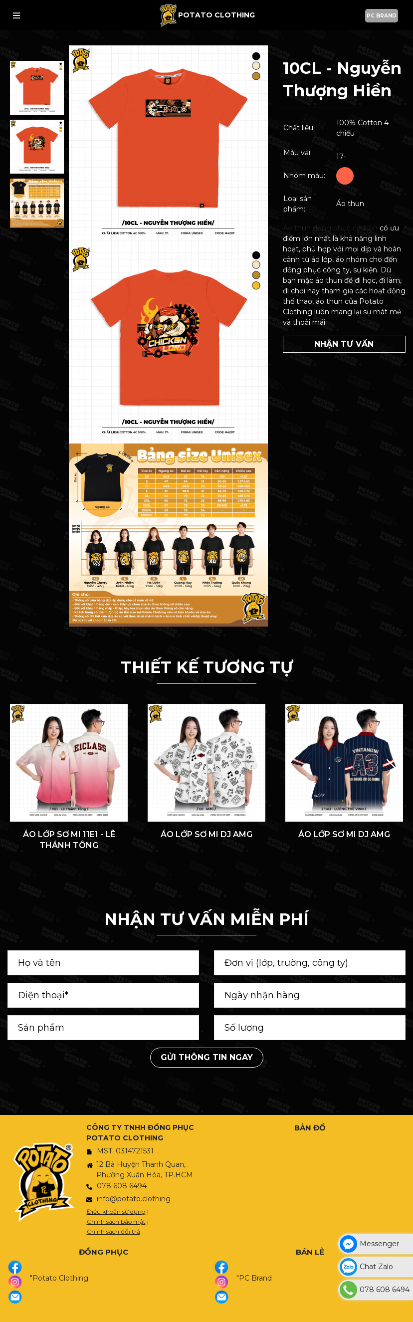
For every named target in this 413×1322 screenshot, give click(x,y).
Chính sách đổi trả (113, 1231)
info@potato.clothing (134, 1198)
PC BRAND (382, 15)
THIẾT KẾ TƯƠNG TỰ (207, 667)
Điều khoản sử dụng (116, 1211)
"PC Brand (254, 1278)
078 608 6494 (122, 1185)
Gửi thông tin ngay (207, 1057)
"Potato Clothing (59, 1278)
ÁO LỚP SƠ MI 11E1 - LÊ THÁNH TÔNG (69, 840)
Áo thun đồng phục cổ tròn (330, 227)
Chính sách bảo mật (116, 1221)
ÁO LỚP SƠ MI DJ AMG (206, 834)
